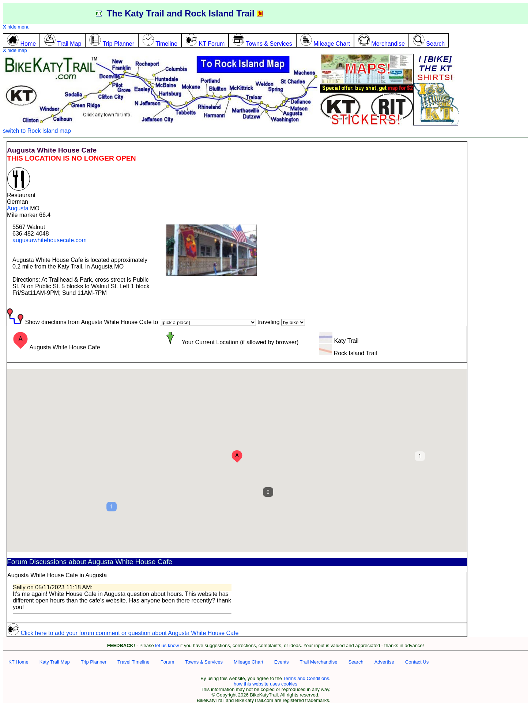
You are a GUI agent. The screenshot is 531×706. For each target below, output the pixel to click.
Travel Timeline (133, 662)
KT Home (18, 662)
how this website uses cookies (265, 684)
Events (281, 662)
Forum (167, 662)
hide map (15, 50)
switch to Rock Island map (37, 131)
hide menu (16, 27)
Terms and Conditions (306, 678)
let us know (167, 645)
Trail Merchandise (319, 662)
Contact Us (417, 662)
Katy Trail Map (54, 662)
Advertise (384, 662)
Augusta (18, 208)
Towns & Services (204, 662)
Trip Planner (93, 662)
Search (355, 662)
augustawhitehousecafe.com (49, 240)
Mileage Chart (248, 662)
